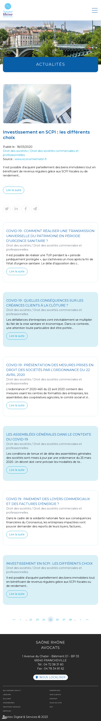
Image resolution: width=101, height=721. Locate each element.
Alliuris (7, 699)
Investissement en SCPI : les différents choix (49, 563)
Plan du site (56, 703)
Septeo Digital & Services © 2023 (25, 717)
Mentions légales (12, 707)
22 (30, 619)
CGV (51, 707)
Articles (7, 711)
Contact (53, 699)
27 (64, 619)
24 (43, 619)
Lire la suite (13, 190)
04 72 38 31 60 (53, 664)
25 (50, 619)
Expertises (55, 690)
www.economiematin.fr (31, 159)
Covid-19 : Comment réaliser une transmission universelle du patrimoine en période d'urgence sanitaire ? (50, 236)
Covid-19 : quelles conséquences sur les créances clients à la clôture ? (44, 302)
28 (70, 619)
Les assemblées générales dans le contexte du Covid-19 (48, 436)
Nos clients (55, 694)
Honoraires (8, 703)
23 (37, 619)
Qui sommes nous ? (12, 690)
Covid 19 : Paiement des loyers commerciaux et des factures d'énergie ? (48, 501)
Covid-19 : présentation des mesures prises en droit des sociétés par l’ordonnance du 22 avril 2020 (50, 370)
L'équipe (7, 694)
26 (57, 619)
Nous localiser (52, 677)
